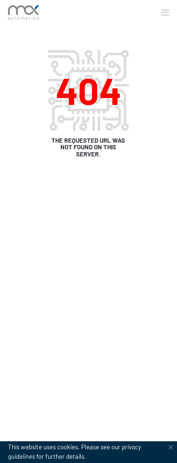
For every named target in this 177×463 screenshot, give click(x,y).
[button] (165, 12)
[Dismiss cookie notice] (171, 447)
